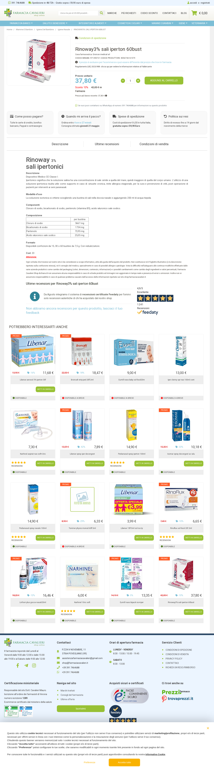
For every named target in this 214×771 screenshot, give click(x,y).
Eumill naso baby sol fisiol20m (132, 380)
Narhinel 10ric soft (82, 602)
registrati (205, 2)
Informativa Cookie (155, 754)
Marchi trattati (68, 690)
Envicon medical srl (101, 54)
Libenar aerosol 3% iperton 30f (33, 380)
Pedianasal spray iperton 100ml (131, 454)
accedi (193, 2)
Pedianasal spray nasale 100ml (33, 528)
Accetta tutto (124, 762)
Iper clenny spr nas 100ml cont (181, 380)
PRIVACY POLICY (174, 658)
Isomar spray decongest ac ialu (181, 454)
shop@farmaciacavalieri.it (72, 663)
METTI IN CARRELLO (45, 389)
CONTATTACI (172, 663)
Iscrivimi (81, 708)
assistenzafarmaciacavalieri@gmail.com (80, 658)
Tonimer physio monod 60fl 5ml (82, 528)
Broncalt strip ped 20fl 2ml (82, 380)
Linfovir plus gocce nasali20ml (33, 602)
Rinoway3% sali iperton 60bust (181, 602)
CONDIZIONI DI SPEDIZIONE (179, 650)
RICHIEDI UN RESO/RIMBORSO (180, 667)
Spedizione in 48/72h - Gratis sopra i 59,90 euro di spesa (59, 2)
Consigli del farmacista (72, 695)
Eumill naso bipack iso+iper (132, 602)
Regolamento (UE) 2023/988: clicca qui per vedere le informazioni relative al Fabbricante (113, 67)
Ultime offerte (68, 699)
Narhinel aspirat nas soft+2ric (33, 454)
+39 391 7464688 (68, 667)
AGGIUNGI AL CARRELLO (164, 80)
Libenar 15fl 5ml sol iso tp (132, 528)
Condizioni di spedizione (92, 38)
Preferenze (89, 762)
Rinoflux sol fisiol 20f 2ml (181, 528)
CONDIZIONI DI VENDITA (177, 654)
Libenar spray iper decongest (82, 454)
